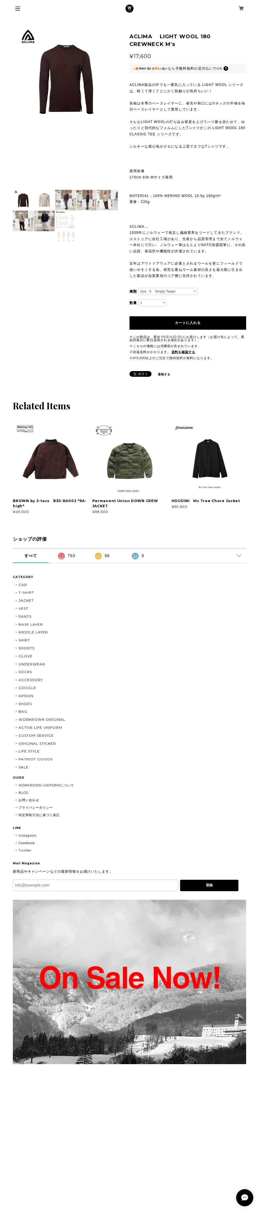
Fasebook (27, 843)
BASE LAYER (31, 624)
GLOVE (26, 656)
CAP (23, 585)
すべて (30, 555)
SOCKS (25, 672)
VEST (23, 608)
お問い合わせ (29, 800)
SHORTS (27, 648)
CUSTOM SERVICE (36, 735)
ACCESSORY (31, 680)
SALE (24, 767)
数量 (133, 303)
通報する (164, 374)
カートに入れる (187, 323)
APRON (26, 696)
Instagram (28, 835)
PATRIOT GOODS (35, 759)
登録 (209, 885)
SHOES (25, 704)
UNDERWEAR (32, 664)
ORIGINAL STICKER (37, 743)
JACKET (26, 600)
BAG (23, 711)
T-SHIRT (26, 592)
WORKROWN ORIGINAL (42, 719)
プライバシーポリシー (36, 808)
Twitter (25, 850)
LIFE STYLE (29, 751)
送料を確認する (184, 352)
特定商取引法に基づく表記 (39, 815)
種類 (133, 291)
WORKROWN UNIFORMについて (46, 785)
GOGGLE (27, 688)
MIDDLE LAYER (33, 632)
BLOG (24, 793)
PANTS (25, 616)
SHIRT (24, 640)
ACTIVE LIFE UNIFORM (40, 727)
